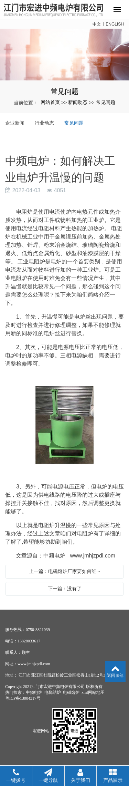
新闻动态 (77, 102)
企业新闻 (14, 123)
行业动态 (44, 123)
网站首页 (50, 102)
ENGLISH (115, 24)
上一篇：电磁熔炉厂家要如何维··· (64, 571)
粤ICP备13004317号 (23, 698)
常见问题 (105, 102)
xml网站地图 (93, 692)
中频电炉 (34, 692)
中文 (97, 24)
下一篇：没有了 (65, 588)
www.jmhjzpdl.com (92, 556)
